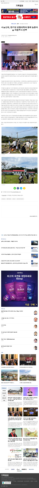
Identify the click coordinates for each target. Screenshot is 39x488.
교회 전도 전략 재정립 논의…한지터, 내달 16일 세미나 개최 (30, 459)
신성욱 (2, 340)
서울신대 (3, 198)
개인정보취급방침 (20, 481)
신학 (18, 23)
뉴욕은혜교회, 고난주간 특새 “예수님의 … (8, 367)
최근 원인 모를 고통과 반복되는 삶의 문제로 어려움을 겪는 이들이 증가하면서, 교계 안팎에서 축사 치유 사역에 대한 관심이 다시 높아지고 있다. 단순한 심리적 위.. (15, 445)
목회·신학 (13, 23)
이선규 (2, 333)
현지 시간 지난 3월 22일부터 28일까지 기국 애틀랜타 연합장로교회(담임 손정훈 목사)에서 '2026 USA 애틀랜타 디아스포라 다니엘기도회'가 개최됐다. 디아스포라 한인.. (30, 403)
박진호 (2, 347)
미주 (30, 1)
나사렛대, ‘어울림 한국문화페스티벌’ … (26, 382)
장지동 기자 (6, 35)
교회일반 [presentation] (4, 390)
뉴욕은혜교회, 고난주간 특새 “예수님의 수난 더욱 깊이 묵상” (15, 419)
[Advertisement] (19, 226)
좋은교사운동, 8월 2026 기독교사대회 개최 (30, 439)
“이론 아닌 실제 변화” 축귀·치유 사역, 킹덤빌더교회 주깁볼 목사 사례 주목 (15, 440)
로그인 (37, 1)
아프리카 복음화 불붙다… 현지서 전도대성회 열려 (11, 254)
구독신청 (33, 1)
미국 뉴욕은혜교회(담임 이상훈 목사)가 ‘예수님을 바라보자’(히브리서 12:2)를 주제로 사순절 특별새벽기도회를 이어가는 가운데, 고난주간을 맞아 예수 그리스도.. (15, 424)
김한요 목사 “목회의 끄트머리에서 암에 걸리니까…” (30, 398)
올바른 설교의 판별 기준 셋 (6, 346)
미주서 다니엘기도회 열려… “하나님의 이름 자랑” (30, 418)
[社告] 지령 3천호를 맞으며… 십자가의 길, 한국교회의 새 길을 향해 (14, 263)
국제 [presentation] (4, 400)
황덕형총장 (9, 198)
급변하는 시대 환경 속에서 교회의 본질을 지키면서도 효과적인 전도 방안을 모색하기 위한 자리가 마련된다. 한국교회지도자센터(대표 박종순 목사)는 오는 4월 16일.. (30, 464)
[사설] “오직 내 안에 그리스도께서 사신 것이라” (10, 260)
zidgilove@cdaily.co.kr (12, 35)
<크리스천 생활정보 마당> (33, 216)
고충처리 (31, 481)
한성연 (14, 198)
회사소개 (2, 481)
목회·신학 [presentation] (4, 398)
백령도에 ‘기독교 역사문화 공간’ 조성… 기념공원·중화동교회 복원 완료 (15, 399)
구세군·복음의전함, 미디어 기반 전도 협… (26, 367)
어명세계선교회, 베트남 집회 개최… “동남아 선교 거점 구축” (13, 248)
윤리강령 (35, 481)
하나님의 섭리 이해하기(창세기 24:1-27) (9, 332)
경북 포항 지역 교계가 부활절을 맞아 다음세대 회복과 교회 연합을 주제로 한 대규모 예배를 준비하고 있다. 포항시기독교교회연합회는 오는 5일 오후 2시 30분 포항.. (15, 464)
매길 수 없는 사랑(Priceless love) (8, 339)
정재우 (2, 326)
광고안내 (6, 481)
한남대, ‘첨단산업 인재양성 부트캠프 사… (7, 382)
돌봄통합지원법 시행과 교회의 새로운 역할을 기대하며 (12, 311)
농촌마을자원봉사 (20, 198)
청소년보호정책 (26, 481)
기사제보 (14, 481)
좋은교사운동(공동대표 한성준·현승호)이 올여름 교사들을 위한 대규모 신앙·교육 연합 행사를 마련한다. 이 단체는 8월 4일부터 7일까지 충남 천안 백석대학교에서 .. (30, 443)
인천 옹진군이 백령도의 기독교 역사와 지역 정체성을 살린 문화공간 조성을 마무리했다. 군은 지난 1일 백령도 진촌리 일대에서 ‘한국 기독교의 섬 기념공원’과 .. (15, 404)
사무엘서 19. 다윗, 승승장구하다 (7, 318)
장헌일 (2, 312)
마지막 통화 (3, 325)
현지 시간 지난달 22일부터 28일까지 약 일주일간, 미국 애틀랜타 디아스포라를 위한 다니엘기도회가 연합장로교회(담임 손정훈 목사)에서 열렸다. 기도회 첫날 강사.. (30, 423)
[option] (10, 361)
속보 (2, 235)
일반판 (27, 1)
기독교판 (22, 1)
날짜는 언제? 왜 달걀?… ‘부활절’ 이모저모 (9, 241)
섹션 (2, 1)
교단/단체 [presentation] (4, 393)
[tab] (4, 390)
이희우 (2, 319)
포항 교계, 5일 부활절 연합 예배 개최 (15, 459)
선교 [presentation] (4, 395)
